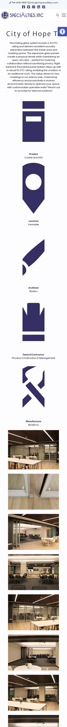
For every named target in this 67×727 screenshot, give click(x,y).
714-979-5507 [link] (19, 2)
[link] (62, 31)
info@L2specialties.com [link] (44, 2)
